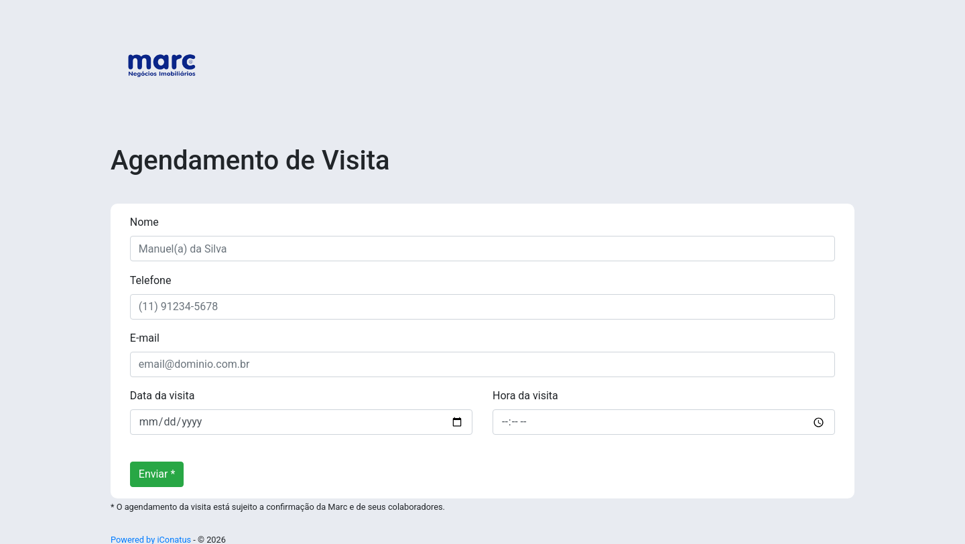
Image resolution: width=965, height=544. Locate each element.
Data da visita (162, 395)
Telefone (151, 280)
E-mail (144, 338)
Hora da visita (525, 395)
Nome (144, 222)
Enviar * (157, 474)
